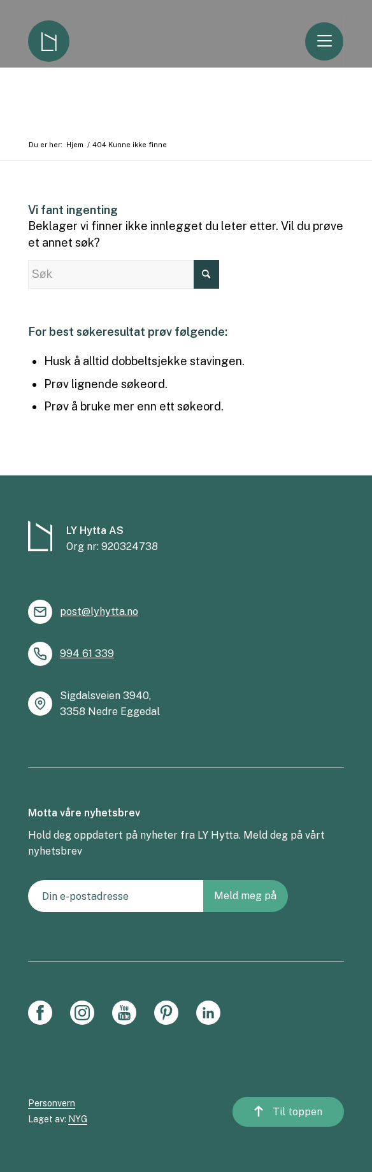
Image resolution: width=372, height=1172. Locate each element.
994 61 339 (87, 653)
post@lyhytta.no (99, 611)
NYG (77, 1119)
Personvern (51, 1103)
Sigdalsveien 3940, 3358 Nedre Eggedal (110, 704)
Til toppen (299, 1114)
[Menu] (329, 41)
